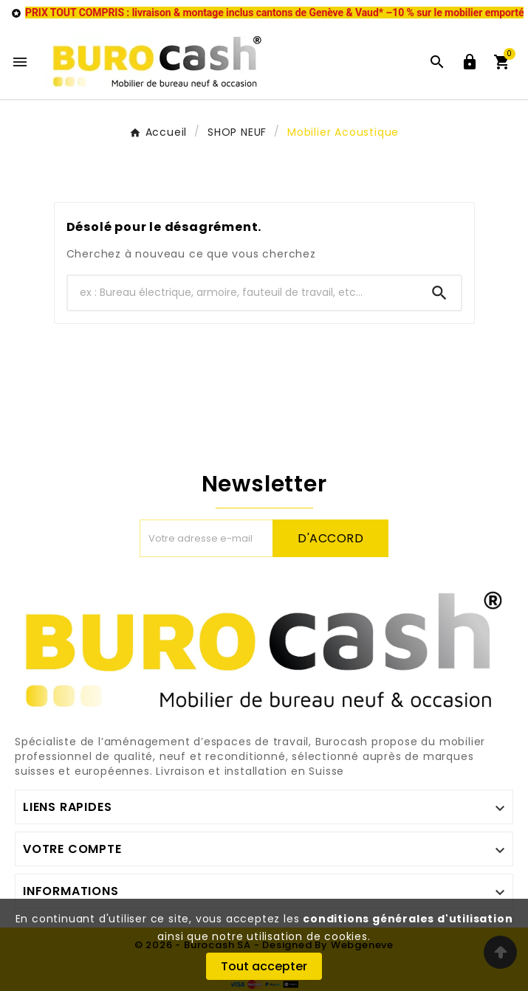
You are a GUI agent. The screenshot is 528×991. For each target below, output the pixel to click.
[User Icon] (470, 62)
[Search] (439, 293)
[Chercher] (243, 292)
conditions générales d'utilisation (407, 918)
